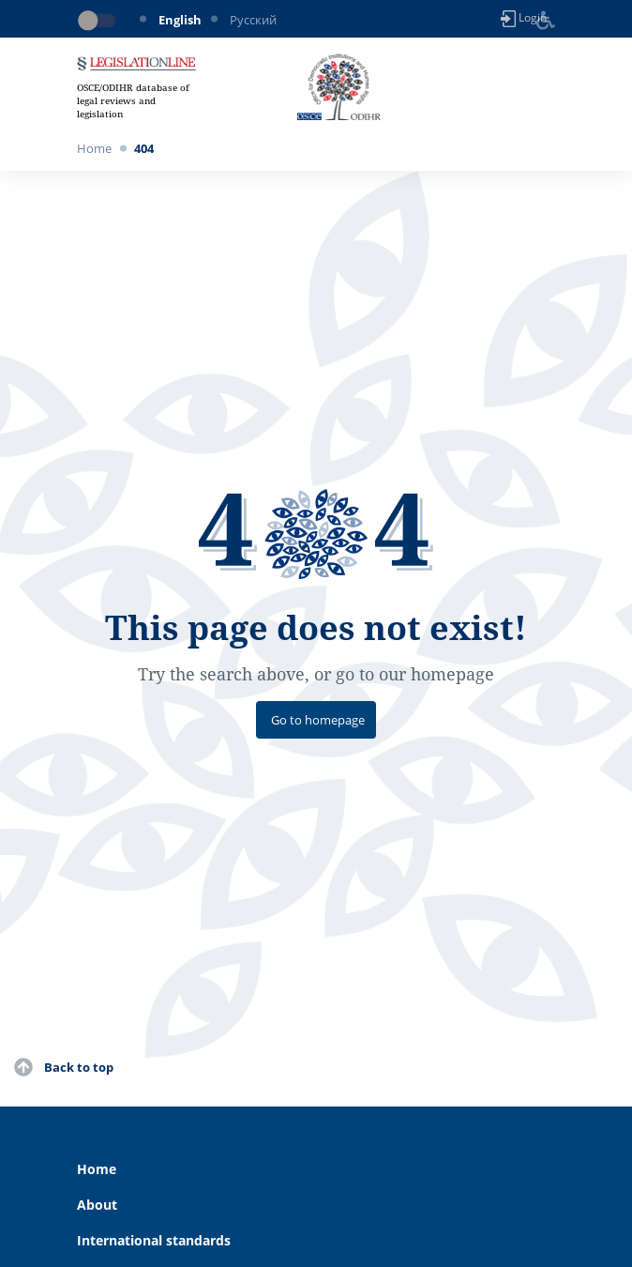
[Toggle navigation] (544, 87)
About (97, 1205)
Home (94, 148)
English (180, 19)
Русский (253, 19)
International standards (154, 1240)
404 (144, 148)
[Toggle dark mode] (100, 20)
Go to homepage (318, 719)
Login (524, 18)
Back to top (78, 1067)
